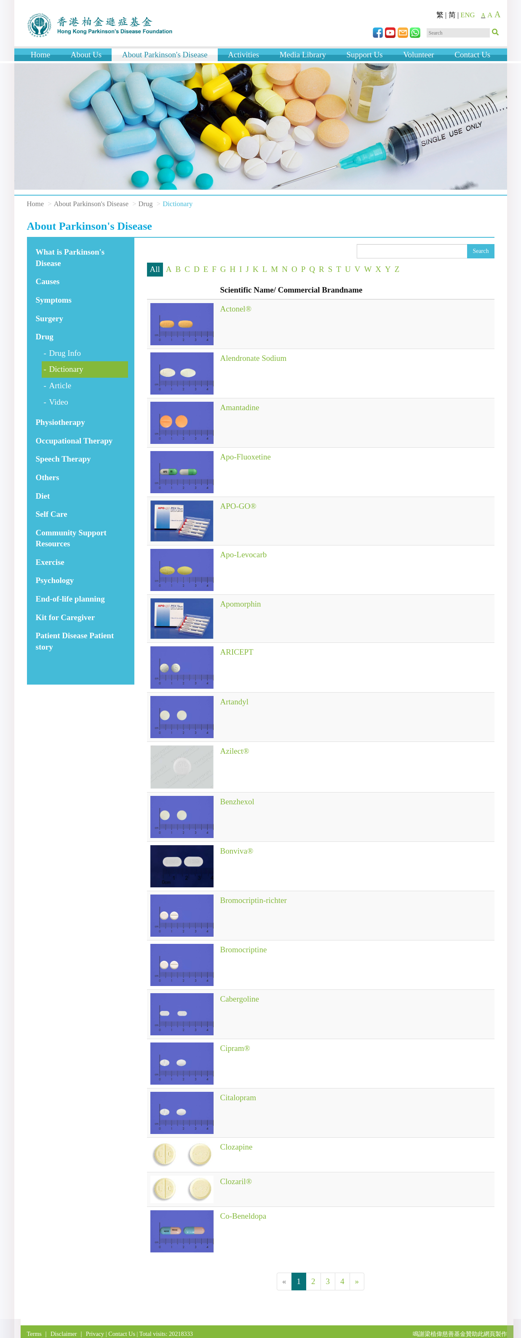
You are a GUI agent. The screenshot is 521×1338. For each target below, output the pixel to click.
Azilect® (234, 751)
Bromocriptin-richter (253, 900)
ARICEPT (237, 652)
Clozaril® (236, 1181)
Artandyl (234, 701)
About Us (86, 54)
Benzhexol (237, 801)
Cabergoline (239, 998)
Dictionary (66, 369)
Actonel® (236, 308)
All (155, 269)
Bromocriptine (243, 949)
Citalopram (238, 1097)
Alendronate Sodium (253, 358)
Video (58, 402)
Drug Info (65, 353)
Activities (243, 54)
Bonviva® (237, 850)
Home (40, 54)
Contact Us (472, 54)
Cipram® (235, 1048)
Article (60, 385)
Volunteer (418, 54)
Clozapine (236, 1146)
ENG (467, 15)
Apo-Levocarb (243, 554)
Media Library (303, 54)
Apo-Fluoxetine (245, 456)
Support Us (365, 54)
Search (481, 251)
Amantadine (239, 407)
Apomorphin (240, 603)
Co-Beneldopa (243, 1216)
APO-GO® (238, 506)
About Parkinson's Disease (165, 54)
